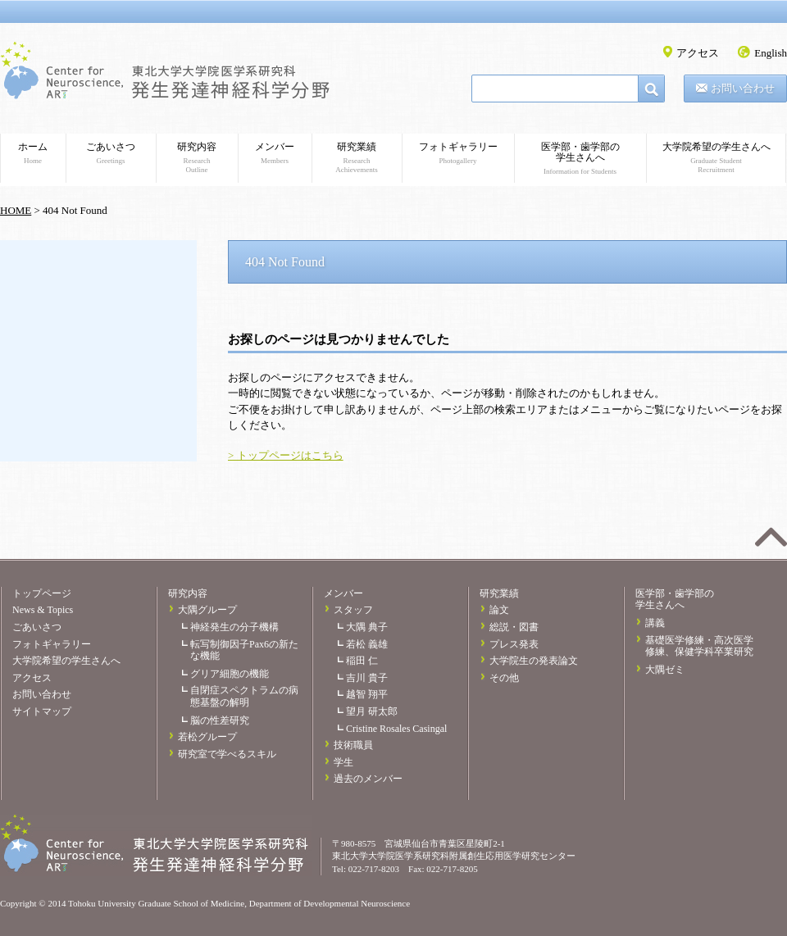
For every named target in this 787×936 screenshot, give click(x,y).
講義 (655, 623)
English (770, 53)
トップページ (41, 593)
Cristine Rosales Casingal (396, 728)
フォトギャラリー (458, 153)
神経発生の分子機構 (234, 627)
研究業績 (357, 158)
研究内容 (197, 158)
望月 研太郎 (372, 711)
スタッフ (353, 610)
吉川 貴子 (367, 678)
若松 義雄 (367, 644)
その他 (504, 678)
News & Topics (42, 610)
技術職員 (353, 745)
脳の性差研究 (219, 720)
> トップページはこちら (285, 455)
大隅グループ (207, 610)
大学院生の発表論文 (533, 660)
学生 (343, 762)
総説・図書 (514, 627)
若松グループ (207, 737)
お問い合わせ (743, 88)
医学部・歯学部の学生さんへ (580, 158)
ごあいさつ (111, 153)
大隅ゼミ (665, 669)
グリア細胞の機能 (229, 673)
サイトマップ (41, 711)
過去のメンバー (368, 778)
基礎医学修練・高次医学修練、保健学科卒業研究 (699, 646)
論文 (499, 610)
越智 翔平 (367, 694)
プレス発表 (514, 644)
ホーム (33, 153)
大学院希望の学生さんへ (716, 158)
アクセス (697, 53)
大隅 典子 (367, 627)
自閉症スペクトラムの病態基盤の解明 (244, 696)
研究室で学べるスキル (227, 754)
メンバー (275, 153)
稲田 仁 (362, 660)
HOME (15, 210)
